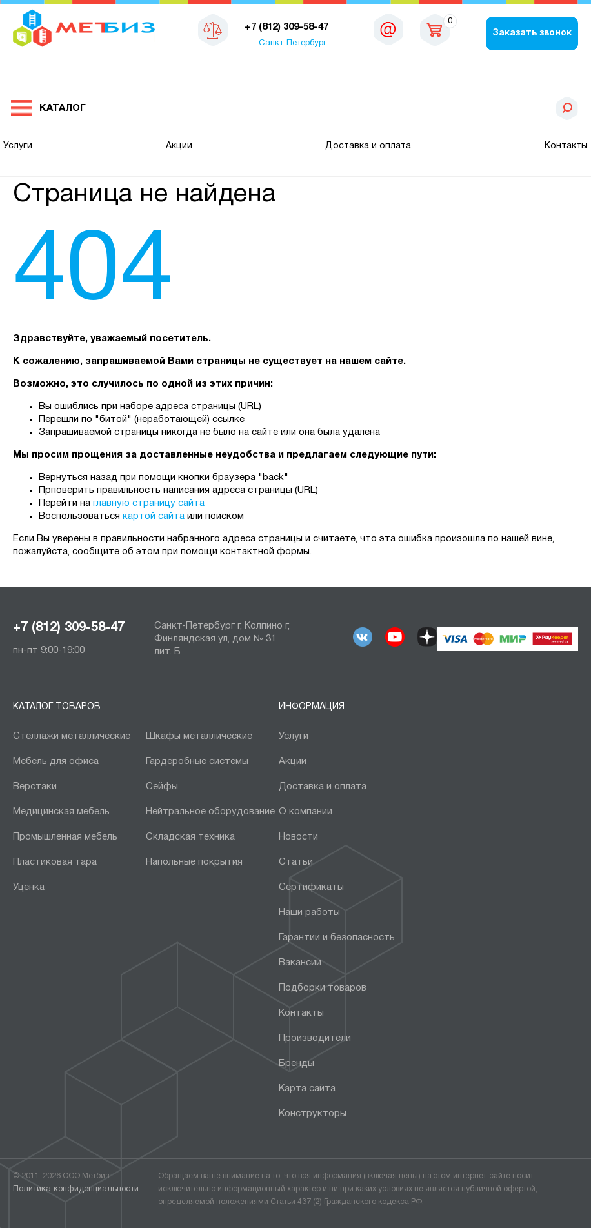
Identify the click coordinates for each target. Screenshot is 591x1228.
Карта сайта (307, 1088)
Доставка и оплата (368, 146)
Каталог (62, 108)
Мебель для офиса (56, 761)
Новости (298, 836)
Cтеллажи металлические (71, 736)
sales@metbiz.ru (388, 32)
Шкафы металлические (199, 736)
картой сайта (154, 516)
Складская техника (190, 836)
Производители (315, 1038)
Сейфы (162, 786)
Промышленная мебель (65, 836)
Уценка (29, 887)
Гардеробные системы (197, 761)
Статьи (296, 862)
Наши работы (309, 912)
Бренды (296, 1063)
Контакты (566, 146)
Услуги (17, 146)
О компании (305, 811)
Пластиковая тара (55, 862)
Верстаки (35, 786)
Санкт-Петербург (292, 43)
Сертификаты (311, 887)
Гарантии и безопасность (337, 937)
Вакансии (300, 962)
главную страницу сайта (149, 503)
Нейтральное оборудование (210, 811)
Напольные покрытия (194, 862)
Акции (179, 146)
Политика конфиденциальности (76, 1189)
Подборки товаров (322, 987)
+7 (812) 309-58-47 (69, 628)
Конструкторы (312, 1113)
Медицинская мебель (61, 811)
